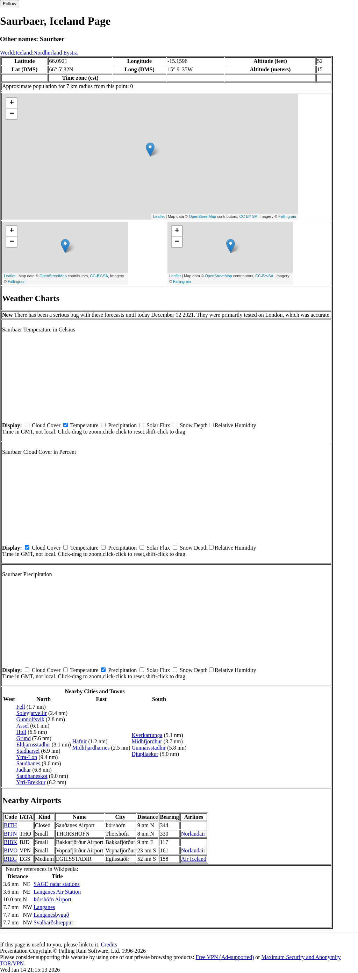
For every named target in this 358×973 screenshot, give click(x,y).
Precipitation (122, 425)
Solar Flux (158, 425)
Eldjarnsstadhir (33, 744)
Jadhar (23, 770)
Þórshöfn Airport (52, 899)
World (7, 53)
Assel (22, 726)
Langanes (44, 907)
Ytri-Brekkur (31, 782)
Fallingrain (287, 216)
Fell (20, 707)
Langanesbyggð (51, 915)
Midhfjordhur (147, 741)
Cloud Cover (46, 425)
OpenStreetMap (202, 216)
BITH (10, 825)
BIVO (10, 850)
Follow (9, 3)
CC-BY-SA (248, 216)
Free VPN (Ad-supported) (224, 957)
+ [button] (11, 103)
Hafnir (79, 741)
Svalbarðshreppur (53, 922)
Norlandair (193, 834)
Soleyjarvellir (31, 713)
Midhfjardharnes (91, 748)
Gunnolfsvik (30, 719)
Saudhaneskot (32, 776)
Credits (109, 944)
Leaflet (159, 216)
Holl (21, 732)
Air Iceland (193, 859)
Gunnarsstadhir (149, 748)
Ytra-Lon (26, 757)
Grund (23, 738)
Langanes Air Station (57, 892)
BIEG (10, 859)
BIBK (10, 842)
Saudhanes (28, 763)
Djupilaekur (145, 754)
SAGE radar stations (57, 884)
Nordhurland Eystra (56, 53)
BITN (10, 834)
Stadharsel (28, 751)
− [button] (11, 114)
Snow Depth (194, 425)
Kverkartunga (147, 735)
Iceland (23, 53)
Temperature (84, 425)
